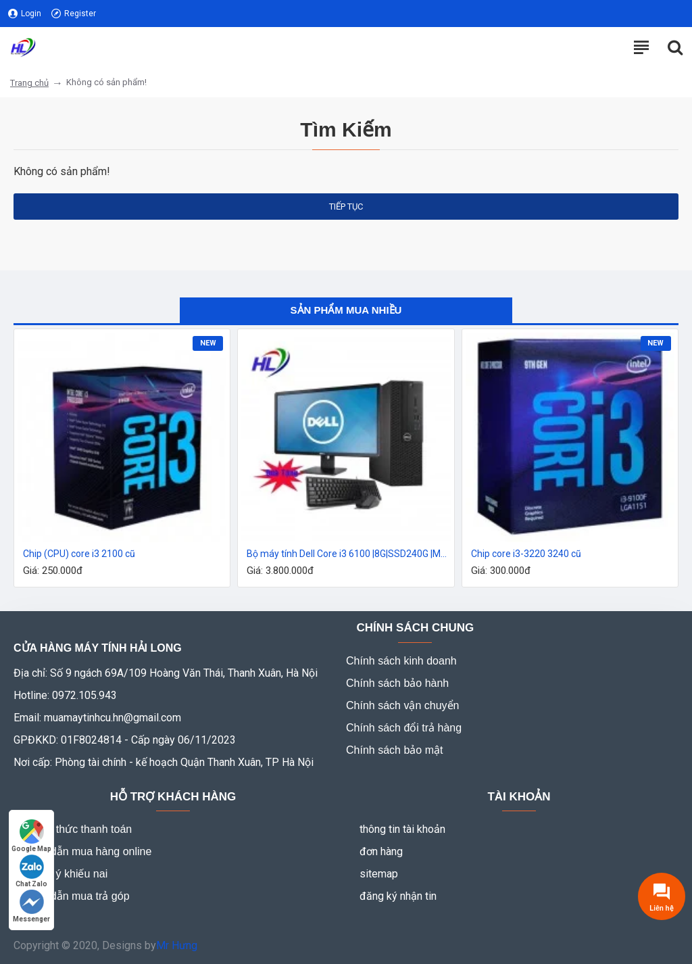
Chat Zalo (31, 871)
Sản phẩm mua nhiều (346, 310)
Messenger (31, 906)
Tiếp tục (346, 206)
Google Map (31, 835)
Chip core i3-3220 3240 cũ (526, 553)
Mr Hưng (176, 945)
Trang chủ (29, 83)
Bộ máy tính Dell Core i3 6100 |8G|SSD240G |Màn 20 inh (348, 553)
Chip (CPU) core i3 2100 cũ (79, 553)
